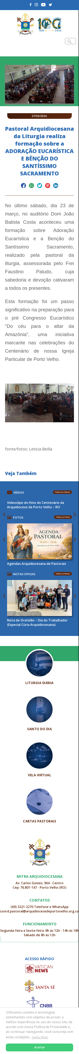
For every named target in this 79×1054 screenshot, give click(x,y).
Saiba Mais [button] (40, 1037)
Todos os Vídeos (62, 492)
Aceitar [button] (39, 1047)
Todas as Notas (63, 573)
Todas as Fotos (63, 517)
